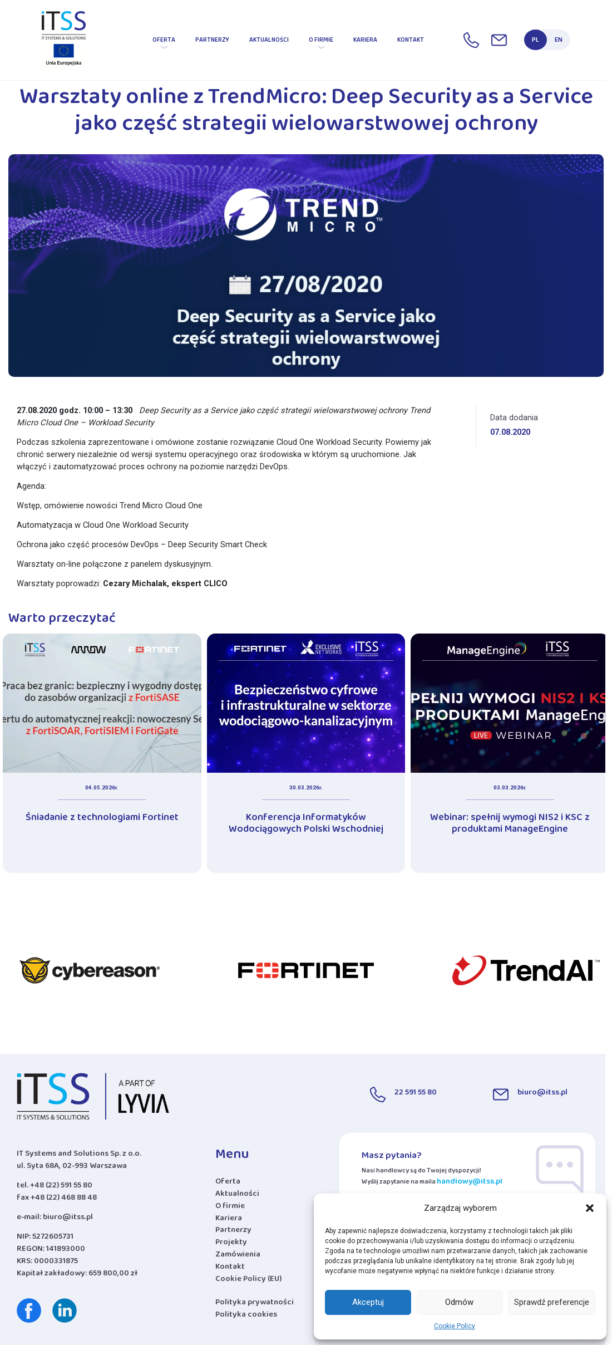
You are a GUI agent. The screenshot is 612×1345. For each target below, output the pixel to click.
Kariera (365, 42)
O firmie (321, 42)
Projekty (231, 1244)
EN (558, 42)
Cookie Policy (454, 1326)
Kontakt (410, 42)
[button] (589, 1208)
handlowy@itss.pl (469, 1183)
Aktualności (269, 42)
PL (535, 42)
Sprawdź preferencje (551, 1302)
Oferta (163, 42)
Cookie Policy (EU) (248, 1281)
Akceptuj (368, 1302)
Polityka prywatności (254, 1304)
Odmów (459, 1302)
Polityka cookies (246, 1316)
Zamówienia (237, 1256)
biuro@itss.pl (68, 1219)
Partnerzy (212, 42)
